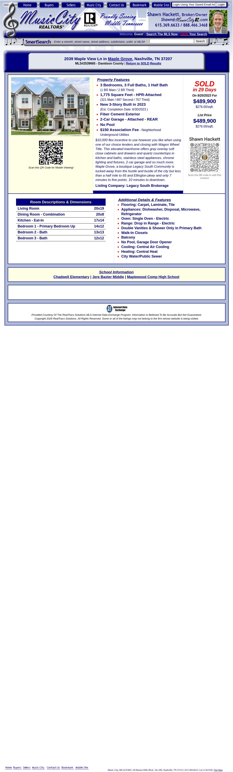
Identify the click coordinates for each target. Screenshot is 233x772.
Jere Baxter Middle (108, 277)
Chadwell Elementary (71, 277)
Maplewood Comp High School (153, 277)
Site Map (218, 770)
